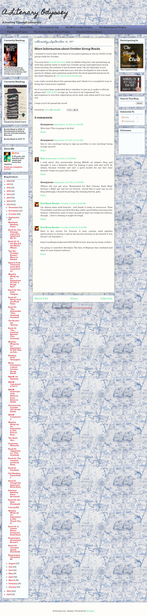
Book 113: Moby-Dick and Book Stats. (14, 301)
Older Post (106, 298)
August (12, 564)
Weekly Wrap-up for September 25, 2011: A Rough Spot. (14, 280)
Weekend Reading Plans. (13, 224)
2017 (9, 184)
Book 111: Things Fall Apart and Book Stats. (14, 484)
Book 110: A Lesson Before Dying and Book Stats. (14, 531)
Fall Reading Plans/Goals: (14, 475)
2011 (9, 204)
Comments (128, 121)
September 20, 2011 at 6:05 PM (69, 182)
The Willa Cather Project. (79, 27)
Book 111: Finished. (13, 469)
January (13, 587)
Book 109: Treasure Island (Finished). (14, 549)
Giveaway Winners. (13, 445)
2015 (9, 191)
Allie (47, 110)
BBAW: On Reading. (13, 378)
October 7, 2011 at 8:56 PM (73, 203)
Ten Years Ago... (13, 439)
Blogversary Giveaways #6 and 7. (14, 540)
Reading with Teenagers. (14, 358)
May (11, 573)
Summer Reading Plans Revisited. (14, 493)
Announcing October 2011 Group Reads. (14, 408)
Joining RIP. (13, 507)
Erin (42, 158)
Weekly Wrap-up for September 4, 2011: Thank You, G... (14, 517)
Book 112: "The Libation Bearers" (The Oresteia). (13, 333)
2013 (9, 198)
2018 (9, 181)
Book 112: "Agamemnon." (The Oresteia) (14, 452)
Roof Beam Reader (50, 203)
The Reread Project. (17, 32)
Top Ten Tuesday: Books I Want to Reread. (13, 255)
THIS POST (51, 92)
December (14, 207)
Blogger (90, 611)
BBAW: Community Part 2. (14, 384)
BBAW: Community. (14, 417)
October (13, 214)
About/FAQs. (26, 27)
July (11, 567)
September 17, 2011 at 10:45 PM (61, 158)
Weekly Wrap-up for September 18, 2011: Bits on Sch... (14, 347)
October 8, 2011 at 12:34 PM (73, 227)
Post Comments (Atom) (80, 308)
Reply (43, 132)
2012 (9, 201)
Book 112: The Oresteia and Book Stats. (14, 461)
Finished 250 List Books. (89, 32)
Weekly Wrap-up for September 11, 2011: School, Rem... (14, 428)
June (11, 570)
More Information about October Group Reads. (14, 368)
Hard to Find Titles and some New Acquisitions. (14, 267)
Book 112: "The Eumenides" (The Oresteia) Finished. (14, 312)
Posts (125, 117)
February (13, 584)
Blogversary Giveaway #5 (14, 557)
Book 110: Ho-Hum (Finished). (14, 502)
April (11, 577)
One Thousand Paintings (68, 76)
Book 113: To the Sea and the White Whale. (14, 245)
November (14, 211)
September (14, 218)
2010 (9, 591)
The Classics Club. (49, 27)
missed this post (57, 62)
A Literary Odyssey (35, 13)
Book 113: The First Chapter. (14, 292)
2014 (9, 194)
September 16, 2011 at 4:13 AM (68, 140)
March (12, 580)
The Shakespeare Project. (112, 27)
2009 (9, 594)
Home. (10, 27)
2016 (9, 188)
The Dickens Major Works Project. (52, 32)
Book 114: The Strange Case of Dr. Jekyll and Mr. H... (14, 234)
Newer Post (41, 298)
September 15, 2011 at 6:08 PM (68, 124)
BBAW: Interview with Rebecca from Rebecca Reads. (14, 396)
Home (74, 298)
